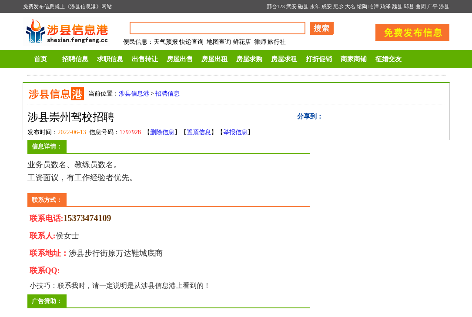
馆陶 (362, 6)
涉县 (444, 6)
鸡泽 (385, 6)
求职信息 (110, 59)
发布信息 (408, 31)
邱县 (409, 6)
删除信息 (162, 132)
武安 (291, 6)
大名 (350, 6)
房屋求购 (249, 59)
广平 (432, 6)
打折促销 (319, 59)
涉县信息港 (134, 93)
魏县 (397, 6)
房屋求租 (284, 59)
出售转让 (145, 59)
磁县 (303, 6)
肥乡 (338, 6)
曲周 (420, 6)
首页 (40, 59)
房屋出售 (180, 59)
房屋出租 (214, 59)
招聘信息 (75, 59)
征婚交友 (388, 59)
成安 (326, 6)
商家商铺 (354, 59)
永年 (315, 6)
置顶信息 (199, 132)
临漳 (373, 6)
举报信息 (235, 132)
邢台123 (276, 6)
